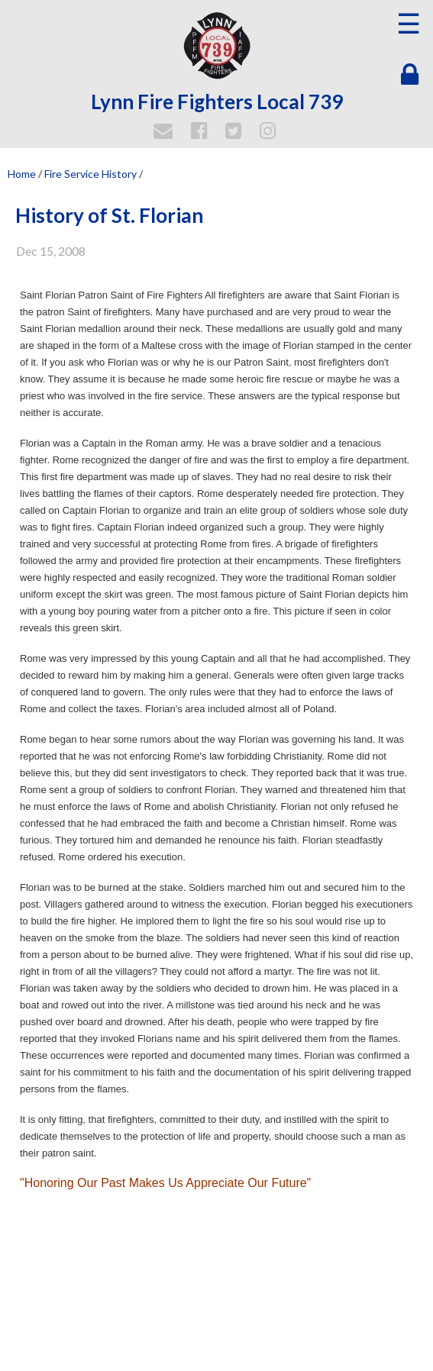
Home (22, 173)
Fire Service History (90, 173)
